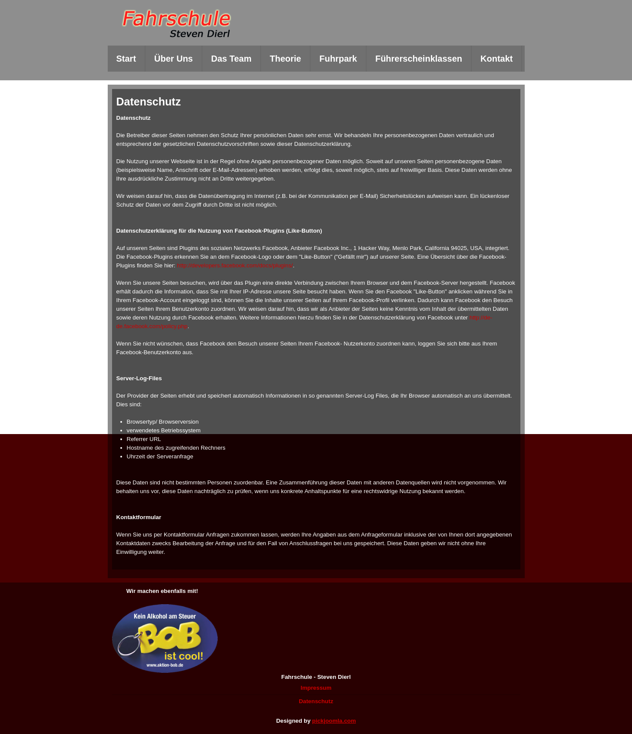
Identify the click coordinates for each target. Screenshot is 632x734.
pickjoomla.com (334, 721)
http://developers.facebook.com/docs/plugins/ (235, 265)
